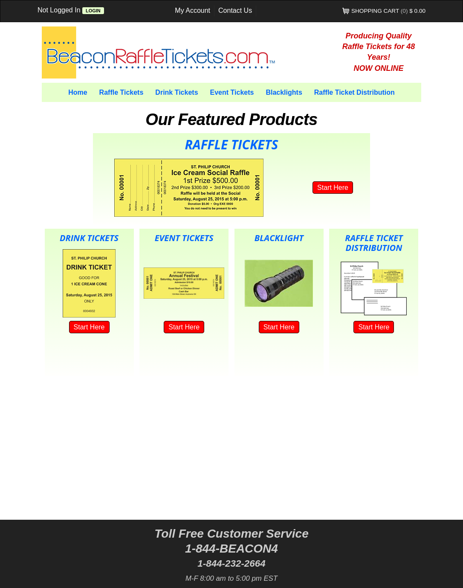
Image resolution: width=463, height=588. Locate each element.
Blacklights (284, 92)
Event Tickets (232, 92)
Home (77, 92)
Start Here (332, 187)
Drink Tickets (176, 92)
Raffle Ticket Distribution (354, 92)
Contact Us (235, 10)
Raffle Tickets (121, 92)
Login (93, 10)
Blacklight (279, 238)
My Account (192, 10)
